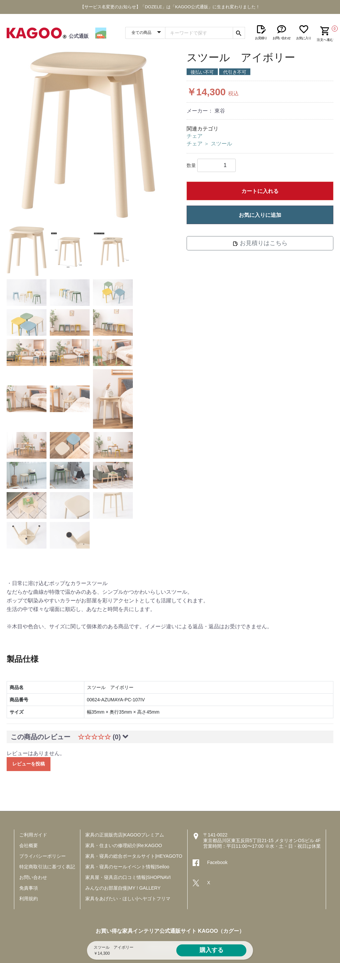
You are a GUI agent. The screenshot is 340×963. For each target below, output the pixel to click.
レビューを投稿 (28, 763)
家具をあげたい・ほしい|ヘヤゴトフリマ (127, 898)
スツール (221, 143)
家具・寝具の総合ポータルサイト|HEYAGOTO (133, 856)
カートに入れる (260, 191)
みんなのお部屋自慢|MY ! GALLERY (122, 888)
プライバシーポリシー (42, 856)
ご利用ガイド (33, 834)
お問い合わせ (33, 877)
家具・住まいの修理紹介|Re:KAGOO (123, 845)
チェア (195, 136)
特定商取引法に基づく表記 (47, 866)
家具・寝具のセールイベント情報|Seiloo (127, 866)
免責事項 (28, 888)
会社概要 (28, 845)
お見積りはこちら (260, 243)
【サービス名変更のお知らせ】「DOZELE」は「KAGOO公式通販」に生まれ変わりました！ (170, 6)
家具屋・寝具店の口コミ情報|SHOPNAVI (128, 877)
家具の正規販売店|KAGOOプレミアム (124, 834)
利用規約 (28, 898)
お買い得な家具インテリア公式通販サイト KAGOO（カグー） (170, 931)
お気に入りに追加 (260, 215)
